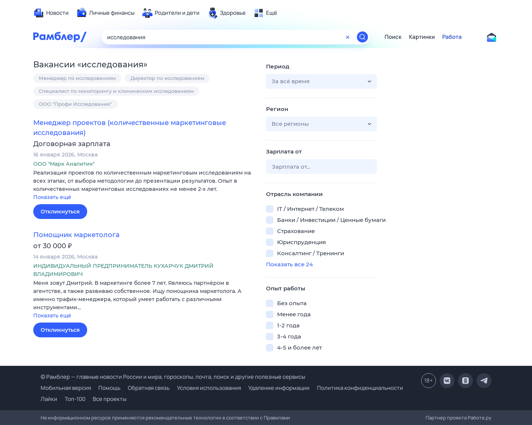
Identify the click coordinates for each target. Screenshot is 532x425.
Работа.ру (479, 417)
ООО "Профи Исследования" (75, 104)
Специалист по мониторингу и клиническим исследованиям (116, 91)
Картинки (422, 37)
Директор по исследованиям (167, 78)
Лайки (49, 399)
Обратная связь (149, 388)
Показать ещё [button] (52, 197)
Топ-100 (75, 399)
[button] (144, 185)
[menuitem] (51, 12)
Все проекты (109, 399)
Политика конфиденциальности (360, 388)
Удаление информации (279, 388)
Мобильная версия (66, 388)
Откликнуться (60, 211)
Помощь (109, 388)
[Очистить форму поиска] (347, 37)
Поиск (393, 37)
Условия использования (209, 388)
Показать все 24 (289, 264)
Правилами (277, 417)
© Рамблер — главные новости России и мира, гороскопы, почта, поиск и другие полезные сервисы (173, 377)
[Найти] (362, 37)
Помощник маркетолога (76, 235)
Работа (452, 37)
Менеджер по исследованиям (77, 78)
